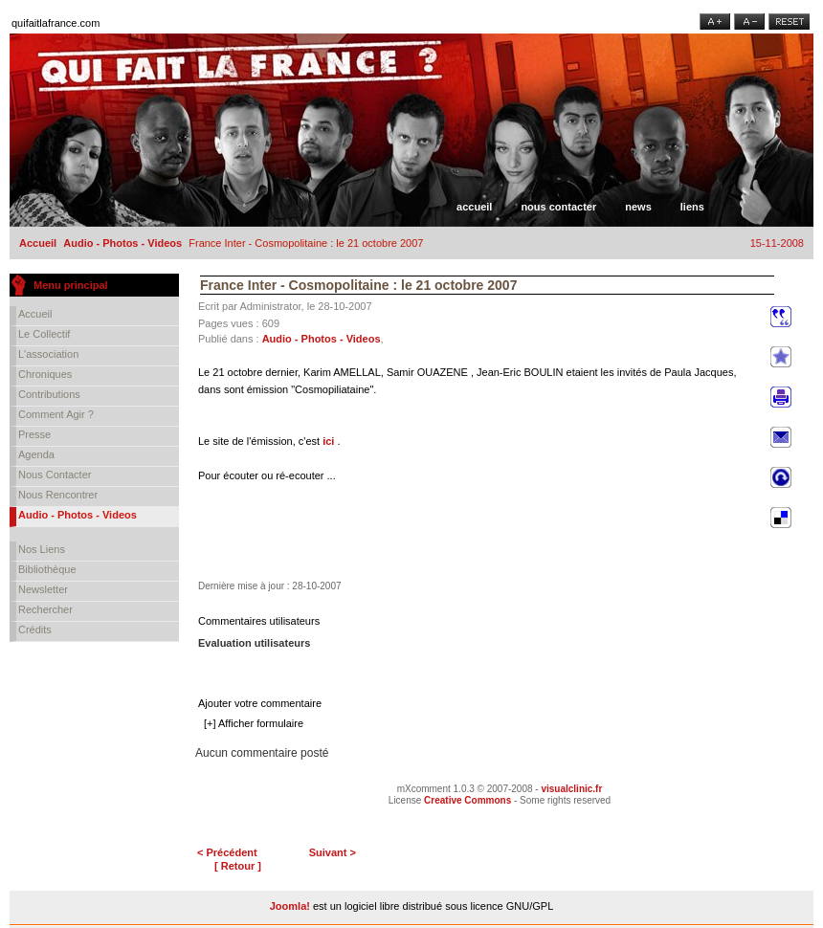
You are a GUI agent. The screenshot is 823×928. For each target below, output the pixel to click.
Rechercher (45, 609)
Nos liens (41, 549)
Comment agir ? (56, 414)
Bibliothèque (47, 569)
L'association (48, 354)
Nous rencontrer (58, 494)
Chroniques (45, 374)
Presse (34, 434)
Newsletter (43, 589)
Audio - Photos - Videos (122, 243)
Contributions (49, 394)
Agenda (36, 454)
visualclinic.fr (571, 789)
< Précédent (227, 852)
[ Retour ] (237, 866)
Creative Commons (467, 800)
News (638, 206)
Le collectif (44, 334)
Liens (692, 206)
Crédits (35, 629)
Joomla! (290, 906)
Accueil (474, 206)
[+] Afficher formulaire (253, 723)
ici (328, 441)
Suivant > (332, 852)
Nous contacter (558, 206)
